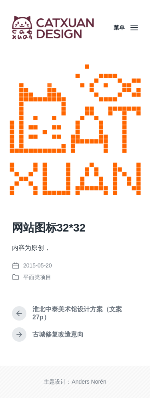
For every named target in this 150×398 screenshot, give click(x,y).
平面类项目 (37, 277)
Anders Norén (89, 381)
